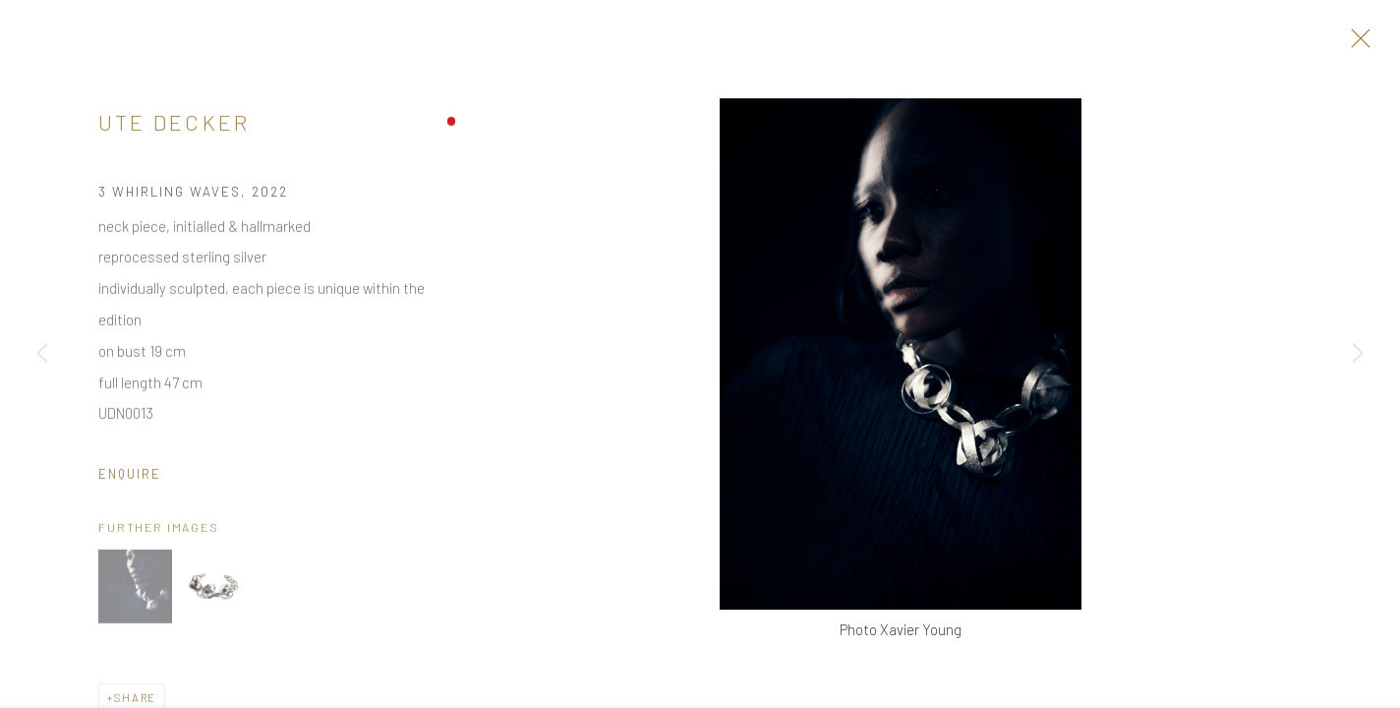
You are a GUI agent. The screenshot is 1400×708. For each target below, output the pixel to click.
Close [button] (1356, 44)
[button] (135, 590)
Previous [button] (42, 354)
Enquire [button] (129, 479)
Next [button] (1357, 354)
